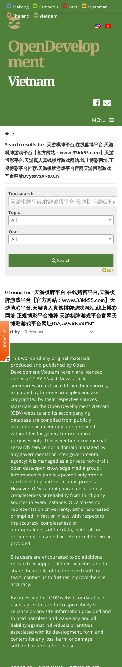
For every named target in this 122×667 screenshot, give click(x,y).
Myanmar (97, 7)
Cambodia (49, 7)
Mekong (21, 7)
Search (61, 260)
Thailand (21, 16)
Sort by (12, 332)
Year (13, 231)
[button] (99, 119)
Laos (73, 7)
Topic (14, 212)
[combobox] (61, 220)
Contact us (4, 339)
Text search (21, 193)
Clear (108, 270)
